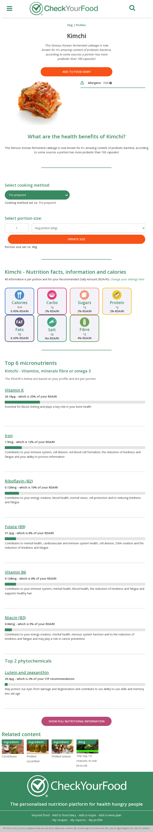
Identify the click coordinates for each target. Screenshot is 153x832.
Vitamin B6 (15, 572)
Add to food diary (77, 72)
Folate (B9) (15, 526)
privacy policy (18, 828)
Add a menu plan (110, 815)
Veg (70, 25)
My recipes (60, 820)
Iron (9, 435)
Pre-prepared (17, 195)
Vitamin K (14, 390)
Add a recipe (87, 815)
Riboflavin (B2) (19, 481)
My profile (96, 820)
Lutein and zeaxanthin (27, 672)
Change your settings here (127, 279)
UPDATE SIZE (76, 239)
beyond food (40, 815)
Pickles (81, 25)
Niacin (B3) (15, 617)
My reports (78, 820)
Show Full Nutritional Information (77, 721)
